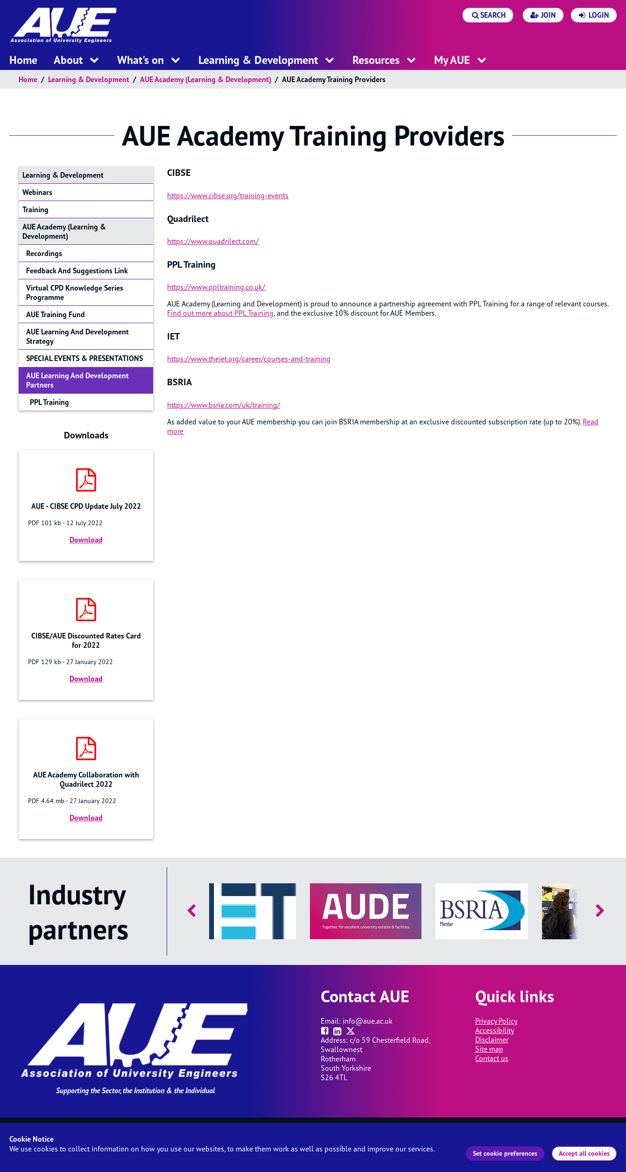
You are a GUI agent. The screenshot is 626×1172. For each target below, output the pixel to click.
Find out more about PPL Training (220, 313)
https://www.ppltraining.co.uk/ (216, 286)
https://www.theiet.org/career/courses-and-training (249, 358)
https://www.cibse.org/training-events (227, 195)
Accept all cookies (584, 1153)
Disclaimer (491, 1039)
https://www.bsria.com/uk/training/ (223, 404)
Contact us (491, 1058)
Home (28, 79)
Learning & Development (88, 79)
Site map (489, 1049)
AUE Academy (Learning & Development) (205, 79)
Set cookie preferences (505, 1153)
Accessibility (494, 1030)
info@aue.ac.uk (368, 1021)
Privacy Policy (496, 1021)
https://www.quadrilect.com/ (213, 241)
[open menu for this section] (94, 60)
